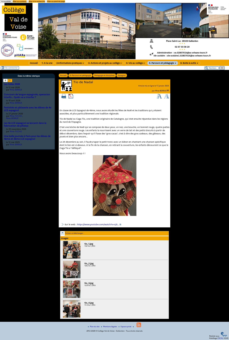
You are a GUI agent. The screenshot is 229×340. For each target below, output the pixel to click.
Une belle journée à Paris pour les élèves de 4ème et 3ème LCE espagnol (27, 137)
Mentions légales (109, 326)
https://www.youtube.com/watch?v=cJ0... (98, 224)
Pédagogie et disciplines (104, 75)
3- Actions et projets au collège (105, 63)
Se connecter (11, 68)
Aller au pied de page (56, 1)
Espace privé (125, 326)
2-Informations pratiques (70, 63)
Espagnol (121, 75)
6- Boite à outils (189, 63)
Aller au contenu (20, 1)
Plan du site (94, 326)
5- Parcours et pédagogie (162, 63)
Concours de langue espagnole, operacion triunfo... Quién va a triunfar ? (27, 96)
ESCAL (220, 338)
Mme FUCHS (16, 116)
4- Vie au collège (135, 63)
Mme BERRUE (161, 91)
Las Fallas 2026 (12, 84)
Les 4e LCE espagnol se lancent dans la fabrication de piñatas (25, 124)
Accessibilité (6, 1)
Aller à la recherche (37, 1)
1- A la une (47, 63)
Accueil (34, 63)
